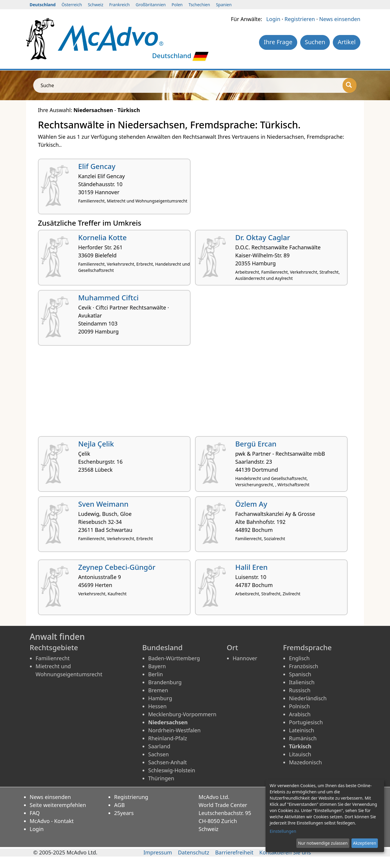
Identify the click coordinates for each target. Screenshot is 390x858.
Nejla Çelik (96, 444)
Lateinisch (301, 730)
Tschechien (199, 4)
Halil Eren (251, 567)
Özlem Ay (251, 504)
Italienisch (301, 682)
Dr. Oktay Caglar (262, 237)
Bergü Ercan (255, 444)
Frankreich (119, 4)
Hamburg (160, 698)
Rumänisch (303, 738)
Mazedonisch (305, 762)
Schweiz (95, 4)
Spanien (224, 4)
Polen (177, 4)
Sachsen (158, 754)
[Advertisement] (195, 393)
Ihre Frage (278, 42)
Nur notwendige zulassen (323, 843)
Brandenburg (165, 682)
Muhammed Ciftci (108, 297)
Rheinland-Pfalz (167, 738)
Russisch (300, 690)
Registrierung (131, 796)
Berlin (155, 674)
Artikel (347, 42)
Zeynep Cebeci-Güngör (117, 567)
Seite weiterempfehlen (58, 804)
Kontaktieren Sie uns (285, 852)
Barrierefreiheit (234, 852)
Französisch (303, 666)
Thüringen (161, 778)
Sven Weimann (103, 504)
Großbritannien (151, 4)
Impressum (157, 852)
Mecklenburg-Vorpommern (182, 714)
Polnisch (299, 706)
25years (124, 812)
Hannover (245, 658)
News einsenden (339, 19)
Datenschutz (193, 852)
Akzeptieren (364, 843)
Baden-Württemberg (174, 658)
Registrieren (299, 19)
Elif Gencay (97, 166)
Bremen (158, 690)
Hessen (157, 706)
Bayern (157, 666)
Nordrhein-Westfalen (174, 730)
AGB (119, 804)
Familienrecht (53, 658)
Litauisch (300, 754)
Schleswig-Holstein (171, 770)
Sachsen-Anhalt (167, 762)
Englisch (299, 658)
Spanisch (300, 674)
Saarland (159, 746)
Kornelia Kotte (102, 237)
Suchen (315, 42)
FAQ (35, 812)
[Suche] (350, 85)
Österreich (72, 4)
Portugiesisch (306, 722)
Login (273, 19)
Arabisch (300, 714)
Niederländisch (308, 698)
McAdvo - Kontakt (52, 820)
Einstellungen (283, 831)
